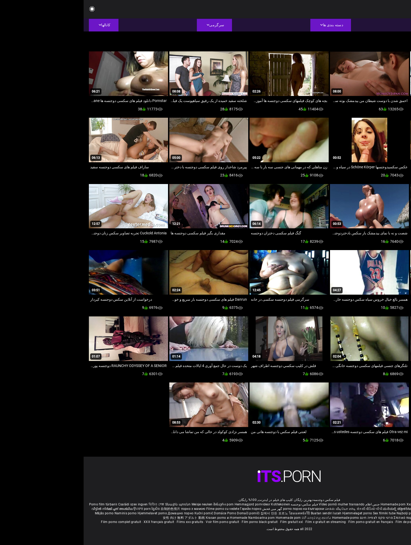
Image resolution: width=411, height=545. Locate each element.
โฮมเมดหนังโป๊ (216, 513)
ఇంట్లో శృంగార (378, 509)
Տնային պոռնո (95, 504)
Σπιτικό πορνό (320, 518)
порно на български (224, 509)
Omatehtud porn (387, 513)
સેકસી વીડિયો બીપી (286, 509)
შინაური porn (140, 504)
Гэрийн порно (167, 509)
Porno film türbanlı (20, 504)
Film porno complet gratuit (37, 522)
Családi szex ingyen (49, 504)
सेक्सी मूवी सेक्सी (358, 509)
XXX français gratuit (75, 522)
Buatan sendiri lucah (243, 513)
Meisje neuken (118, 504)
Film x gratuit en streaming (242, 522)
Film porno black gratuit (176, 522)
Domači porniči (165, 513)
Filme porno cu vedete (139, 509)
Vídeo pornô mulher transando (258, 504)
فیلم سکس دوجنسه (220, 504)
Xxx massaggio (334, 504)
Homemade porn (310, 504)
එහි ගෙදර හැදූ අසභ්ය (233, 518)
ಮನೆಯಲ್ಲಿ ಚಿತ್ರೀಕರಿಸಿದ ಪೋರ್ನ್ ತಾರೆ (323, 509)
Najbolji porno (323, 513)
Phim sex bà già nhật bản (366, 504)
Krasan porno (132, 518)
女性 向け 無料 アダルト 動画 (100, 518)
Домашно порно (97, 513)
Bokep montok (364, 513)
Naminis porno (42, 513)
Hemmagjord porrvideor (169, 504)
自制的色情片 (87, 509)
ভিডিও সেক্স (73, 504)
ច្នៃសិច (72, 509)
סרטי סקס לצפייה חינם (292, 518)
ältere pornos (396, 504)
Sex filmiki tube (300, 513)
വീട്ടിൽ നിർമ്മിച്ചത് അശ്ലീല (29, 509)
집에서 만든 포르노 (191, 513)
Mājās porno (21, 513)
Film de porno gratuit (327, 522)
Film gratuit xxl (208, 522)
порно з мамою (110, 509)
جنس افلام (289, 504)
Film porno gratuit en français (287, 522)
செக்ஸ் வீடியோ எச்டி (256, 509)
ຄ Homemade (154, 518)
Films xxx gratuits (106, 522)
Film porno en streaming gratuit (369, 522)
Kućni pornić (121, 513)
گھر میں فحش (188, 509)
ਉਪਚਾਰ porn (59, 509)
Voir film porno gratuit (138, 522)
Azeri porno (344, 513)
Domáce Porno (141, 513)
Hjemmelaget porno (274, 513)
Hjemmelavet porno (69, 513)
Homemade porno (261, 518)
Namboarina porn (178, 518)
